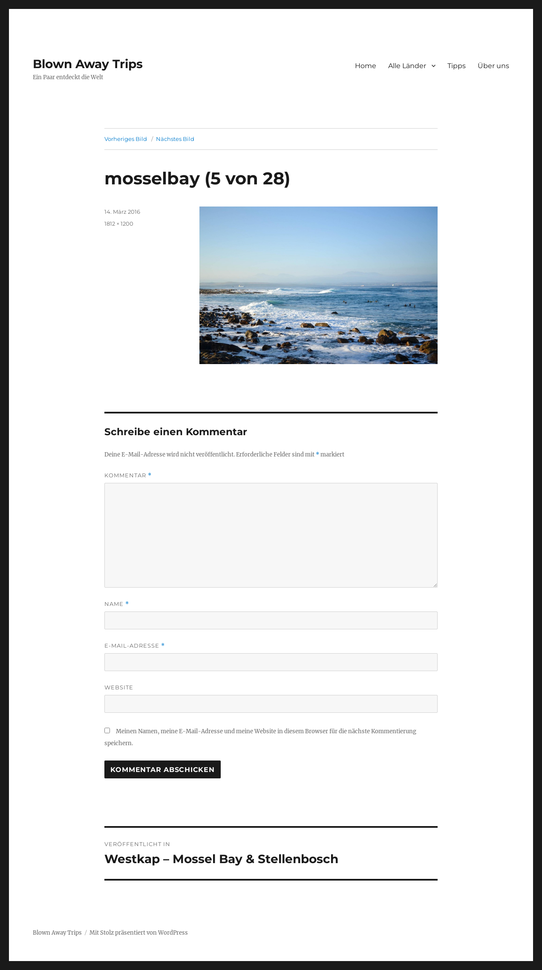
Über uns (493, 66)
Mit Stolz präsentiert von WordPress (138, 932)
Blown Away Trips (88, 64)
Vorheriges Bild (125, 138)
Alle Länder (407, 66)
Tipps (456, 66)
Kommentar (128, 475)
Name (116, 604)
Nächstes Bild (175, 138)
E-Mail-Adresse (134, 645)
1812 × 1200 (118, 223)
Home (365, 66)
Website (118, 687)
